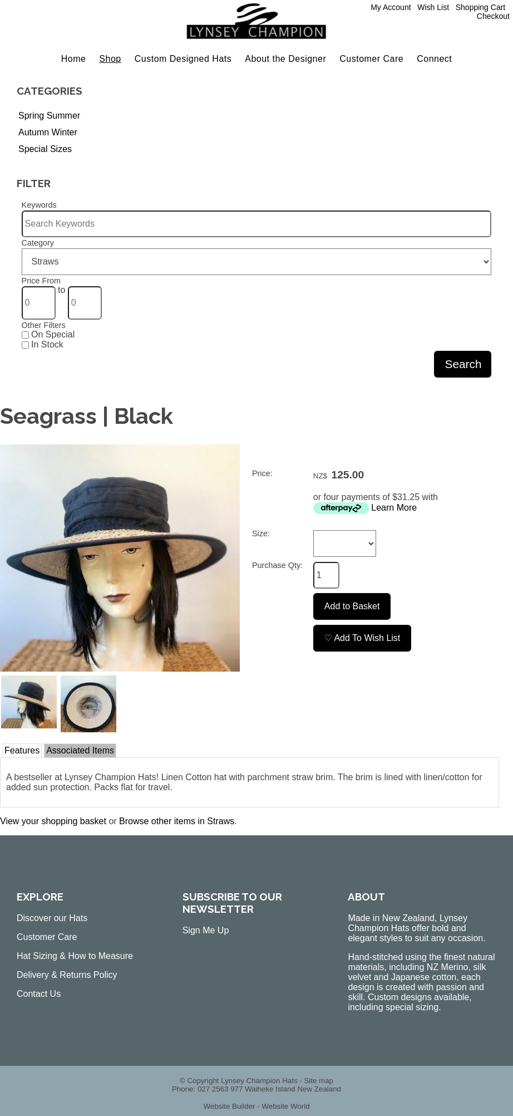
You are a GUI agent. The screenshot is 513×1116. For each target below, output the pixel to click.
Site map (318, 1080)
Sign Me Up (205, 930)
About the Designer (285, 58)
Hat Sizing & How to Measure (75, 956)
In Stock (42, 344)
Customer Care (371, 58)
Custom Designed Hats (183, 58)
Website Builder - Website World (256, 1106)
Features (22, 750)
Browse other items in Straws (176, 821)
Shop (110, 58)
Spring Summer (49, 115)
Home (73, 58)
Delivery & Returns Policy (67, 975)
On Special (48, 334)
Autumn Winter (47, 132)
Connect (434, 58)
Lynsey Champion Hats (259, 1080)
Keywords (39, 204)
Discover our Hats (52, 918)
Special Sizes (45, 149)
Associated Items (80, 750)
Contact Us (39, 993)
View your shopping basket (53, 821)
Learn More (394, 507)
